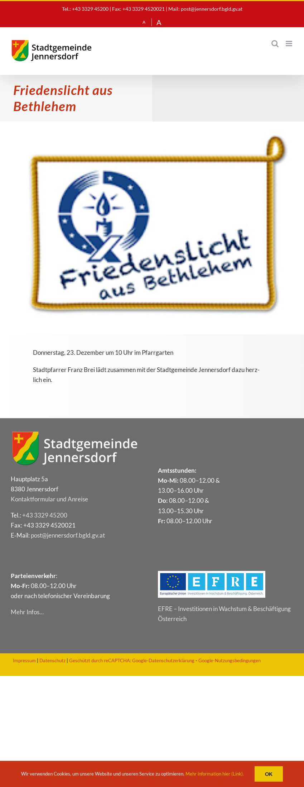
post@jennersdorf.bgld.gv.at (211, 9)
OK (268, 774)
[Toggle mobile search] (275, 43)
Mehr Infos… (27, 612)
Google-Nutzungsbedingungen (229, 660)
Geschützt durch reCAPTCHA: (100, 660)
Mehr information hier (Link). (214, 774)
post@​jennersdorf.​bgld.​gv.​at (68, 535)
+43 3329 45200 (44, 515)
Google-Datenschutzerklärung (163, 660)
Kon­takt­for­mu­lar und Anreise (49, 499)
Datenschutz (52, 660)
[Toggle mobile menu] (289, 43)
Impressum (24, 660)
